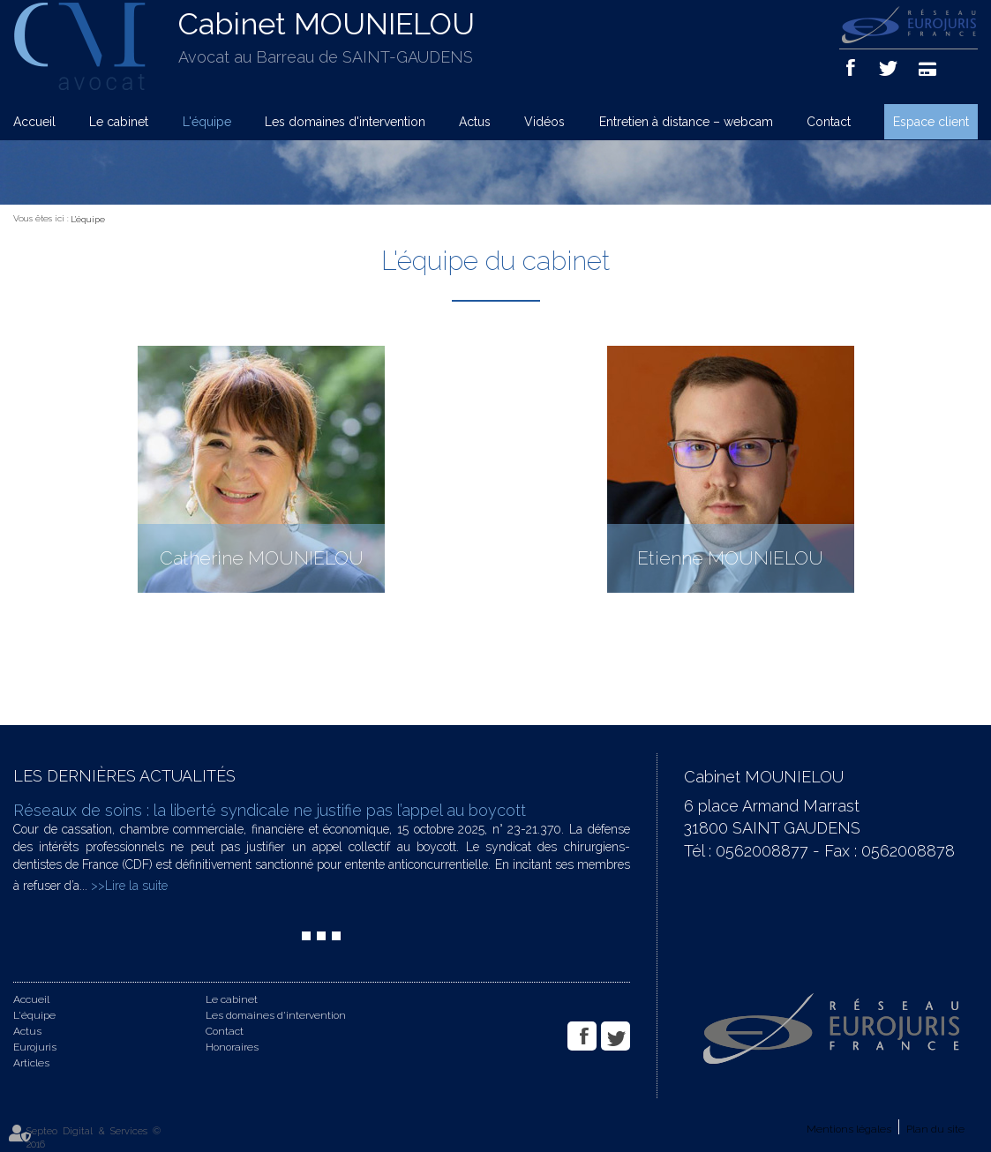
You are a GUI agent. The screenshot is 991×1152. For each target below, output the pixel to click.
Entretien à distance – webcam (686, 122)
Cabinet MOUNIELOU (326, 23)
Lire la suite (136, 886)
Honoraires (232, 1047)
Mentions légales (849, 1129)
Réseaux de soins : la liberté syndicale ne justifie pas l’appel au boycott (269, 810)
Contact (829, 122)
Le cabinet (118, 122)
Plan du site (935, 1129)
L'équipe (207, 122)
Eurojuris (34, 1047)
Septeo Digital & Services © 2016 (93, 1138)
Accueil (34, 122)
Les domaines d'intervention (345, 122)
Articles (31, 1063)
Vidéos (544, 122)
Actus (475, 122)
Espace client (931, 122)
